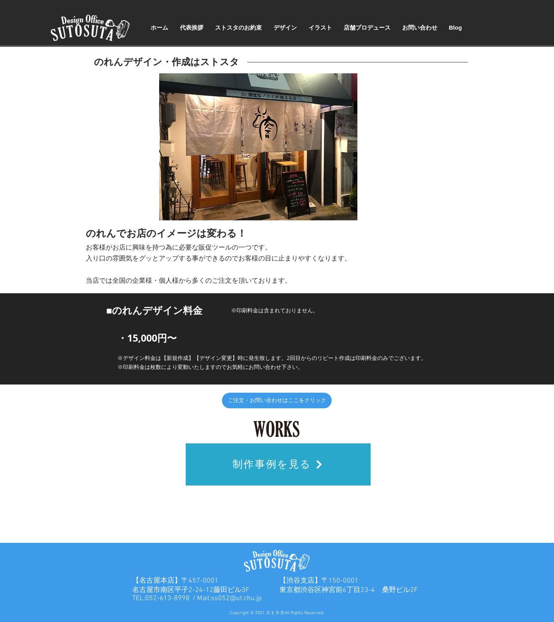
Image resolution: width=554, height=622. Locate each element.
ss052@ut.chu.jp (236, 598)
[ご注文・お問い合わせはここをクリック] (277, 400)
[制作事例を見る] (278, 464)
